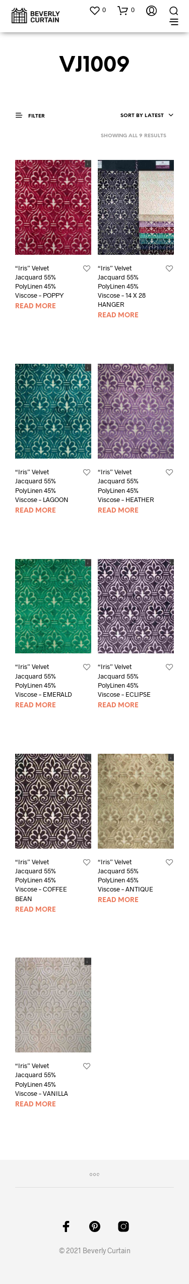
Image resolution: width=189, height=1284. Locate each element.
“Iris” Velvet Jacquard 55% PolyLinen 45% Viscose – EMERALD (43, 680)
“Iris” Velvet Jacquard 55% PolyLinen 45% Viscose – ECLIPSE (124, 680)
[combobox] (147, 116)
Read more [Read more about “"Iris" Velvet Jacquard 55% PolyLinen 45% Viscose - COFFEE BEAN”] (35, 910)
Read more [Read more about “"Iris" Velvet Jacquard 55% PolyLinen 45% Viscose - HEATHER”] (118, 511)
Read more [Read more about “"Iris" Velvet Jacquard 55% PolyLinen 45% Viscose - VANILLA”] (35, 1104)
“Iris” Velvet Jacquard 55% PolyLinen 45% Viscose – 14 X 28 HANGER (122, 286)
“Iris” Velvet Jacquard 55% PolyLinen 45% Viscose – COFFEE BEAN (41, 880)
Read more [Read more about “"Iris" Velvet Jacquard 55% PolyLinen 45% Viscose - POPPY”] (35, 306)
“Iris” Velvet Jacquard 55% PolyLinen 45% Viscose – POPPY (39, 282)
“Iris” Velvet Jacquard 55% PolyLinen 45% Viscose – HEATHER (126, 486)
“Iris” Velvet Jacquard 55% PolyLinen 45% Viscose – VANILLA (41, 1079)
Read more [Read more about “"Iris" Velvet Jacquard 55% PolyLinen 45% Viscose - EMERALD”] (35, 705)
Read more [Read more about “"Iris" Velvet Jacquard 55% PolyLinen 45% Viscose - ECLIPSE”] (118, 705)
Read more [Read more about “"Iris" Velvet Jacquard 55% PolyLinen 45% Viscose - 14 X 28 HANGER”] (118, 315)
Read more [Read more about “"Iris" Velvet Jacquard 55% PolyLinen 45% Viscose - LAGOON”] (35, 511)
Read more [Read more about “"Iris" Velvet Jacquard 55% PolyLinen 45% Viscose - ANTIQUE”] (118, 900)
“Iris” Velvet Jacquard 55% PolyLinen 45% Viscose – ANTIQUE (125, 876)
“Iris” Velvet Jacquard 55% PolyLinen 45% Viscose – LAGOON (42, 486)
